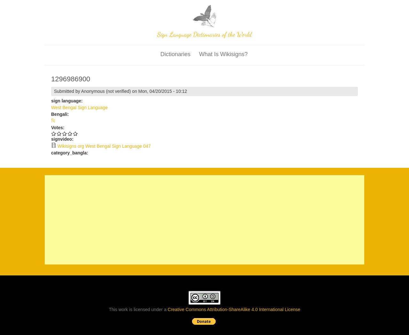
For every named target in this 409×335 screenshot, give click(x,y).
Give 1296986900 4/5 (70, 133)
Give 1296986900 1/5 (54, 133)
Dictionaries (175, 54)
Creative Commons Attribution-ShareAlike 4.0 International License (234, 309)
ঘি (53, 120)
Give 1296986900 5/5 (75, 133)
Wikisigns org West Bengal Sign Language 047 (104, 146)
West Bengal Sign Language (79, 107)
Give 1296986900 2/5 (59, 133)
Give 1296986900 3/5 (64, 133)
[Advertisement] (204, 219)
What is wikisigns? (223, 54)
